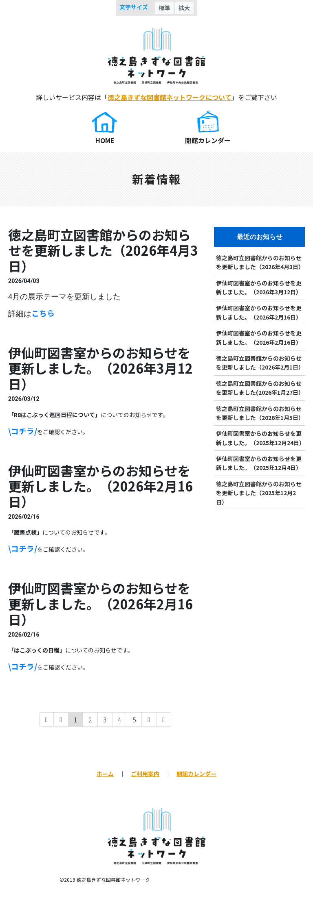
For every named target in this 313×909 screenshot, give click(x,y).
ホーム (105, 774)
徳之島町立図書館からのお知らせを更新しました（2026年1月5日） (260, 413)
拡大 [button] (184, 8)
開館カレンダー (208, 140)
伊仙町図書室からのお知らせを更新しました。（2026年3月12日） (259, 287)
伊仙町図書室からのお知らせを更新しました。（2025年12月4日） (259, 463)
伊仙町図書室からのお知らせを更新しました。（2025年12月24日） (260, 437)
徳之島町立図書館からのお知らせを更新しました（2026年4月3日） (260, 262)
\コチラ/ (22, 430)
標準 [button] (164, 8)
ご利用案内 (145, 774)
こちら (43, 312)
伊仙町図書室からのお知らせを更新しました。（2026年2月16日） (259, 312)
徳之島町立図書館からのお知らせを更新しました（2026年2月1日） (260, 362)
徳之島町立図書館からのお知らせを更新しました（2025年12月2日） (259, 493)
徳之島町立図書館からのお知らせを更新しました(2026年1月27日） (260, 387)
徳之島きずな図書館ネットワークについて (169, 97)
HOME (105, 140)
